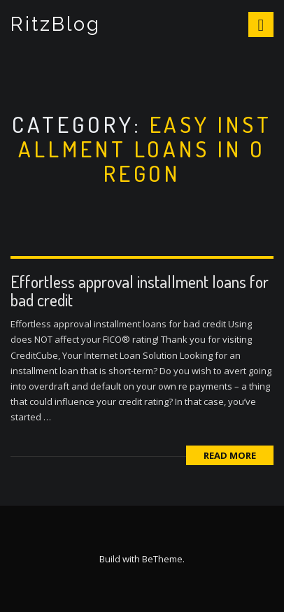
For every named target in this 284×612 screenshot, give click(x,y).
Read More (230, 455)
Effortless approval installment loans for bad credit (139, 291)
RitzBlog (55, 24)
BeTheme (162, 559)
